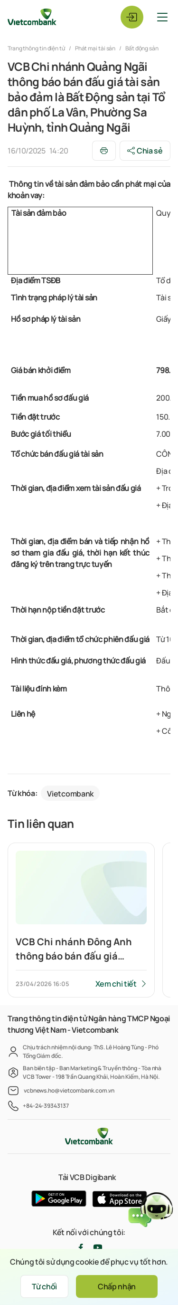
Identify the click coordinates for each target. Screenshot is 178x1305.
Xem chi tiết (116, 984)
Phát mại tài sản (95, 48)
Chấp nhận (117, 1286)
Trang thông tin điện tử (37, 48)
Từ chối (44, 1286)
